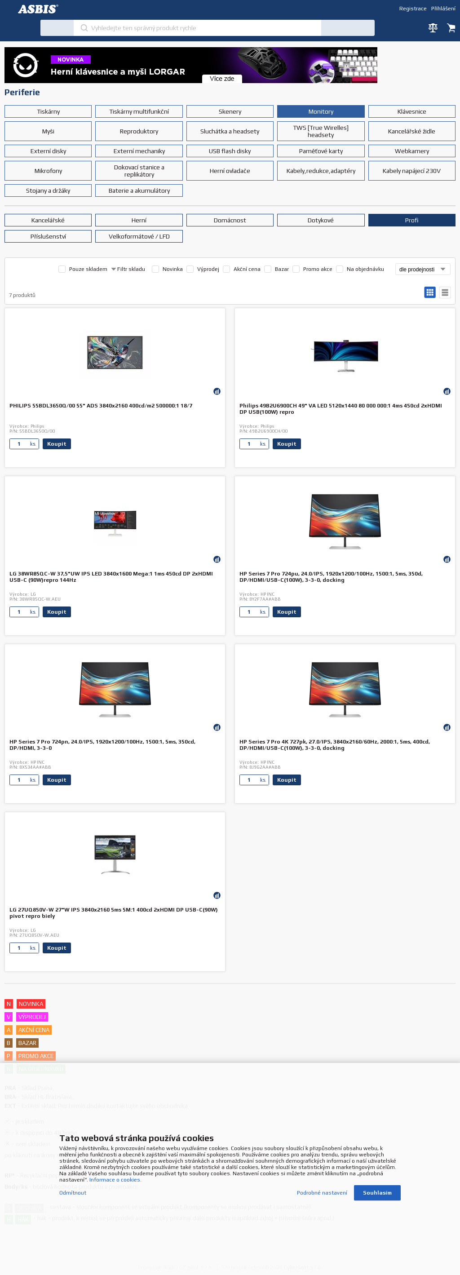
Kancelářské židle (411, 131)
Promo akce (317, 269)
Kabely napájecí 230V (412, 170)
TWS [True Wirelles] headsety (321, 131)
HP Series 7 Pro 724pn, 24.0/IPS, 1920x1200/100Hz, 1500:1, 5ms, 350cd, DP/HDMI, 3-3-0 (102, 745)
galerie (430, 293)
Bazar (282, 269)
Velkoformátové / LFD (139, 236)
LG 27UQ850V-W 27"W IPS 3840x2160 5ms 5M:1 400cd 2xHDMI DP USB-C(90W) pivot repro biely (113, 913)
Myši (48, 131)
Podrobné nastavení (322, 1193)
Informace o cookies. (115, 1180)
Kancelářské (48, 220)
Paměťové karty (321, 151)
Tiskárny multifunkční (139, 111)
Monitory (321, 111)
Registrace (413, 8)
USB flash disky (230, 151)
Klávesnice (412, 111)
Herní (139, 220)
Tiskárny (48, 111)
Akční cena (247, 269)
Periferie (22, 92)
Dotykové (321, 220)
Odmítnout (72, 1193)
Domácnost (230, 220)
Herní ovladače (230, 170)
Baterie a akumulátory (139, 190)
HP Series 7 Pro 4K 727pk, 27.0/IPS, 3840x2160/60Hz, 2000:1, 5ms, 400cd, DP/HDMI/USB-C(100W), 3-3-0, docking (334, 745)
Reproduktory (139, 131)
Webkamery (412, 151)
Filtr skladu (128, 269)
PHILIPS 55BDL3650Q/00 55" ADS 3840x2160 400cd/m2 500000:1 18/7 (100, 406)
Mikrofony (48, 170)
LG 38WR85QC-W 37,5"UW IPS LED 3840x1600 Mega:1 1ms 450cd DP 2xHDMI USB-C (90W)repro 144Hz (111, 577)
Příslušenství (48, 236)
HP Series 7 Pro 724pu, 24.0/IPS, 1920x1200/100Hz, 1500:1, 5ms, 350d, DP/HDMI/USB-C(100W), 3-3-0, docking (331, 577)
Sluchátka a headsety (229, 131)
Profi (412, 220)
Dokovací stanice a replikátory (139, 171)
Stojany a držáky (48, 190)
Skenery (230, 111)
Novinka (173, 269)
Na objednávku (365, 269)
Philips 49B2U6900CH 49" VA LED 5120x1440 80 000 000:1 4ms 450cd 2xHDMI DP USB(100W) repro (340, 409)
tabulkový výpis (445, 293)
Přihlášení (443, 8)
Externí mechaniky (139, 151)
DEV (40, 8)
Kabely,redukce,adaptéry (321, 170)
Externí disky (48, 151)
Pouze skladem (88, 269)
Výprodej (208, 269)
